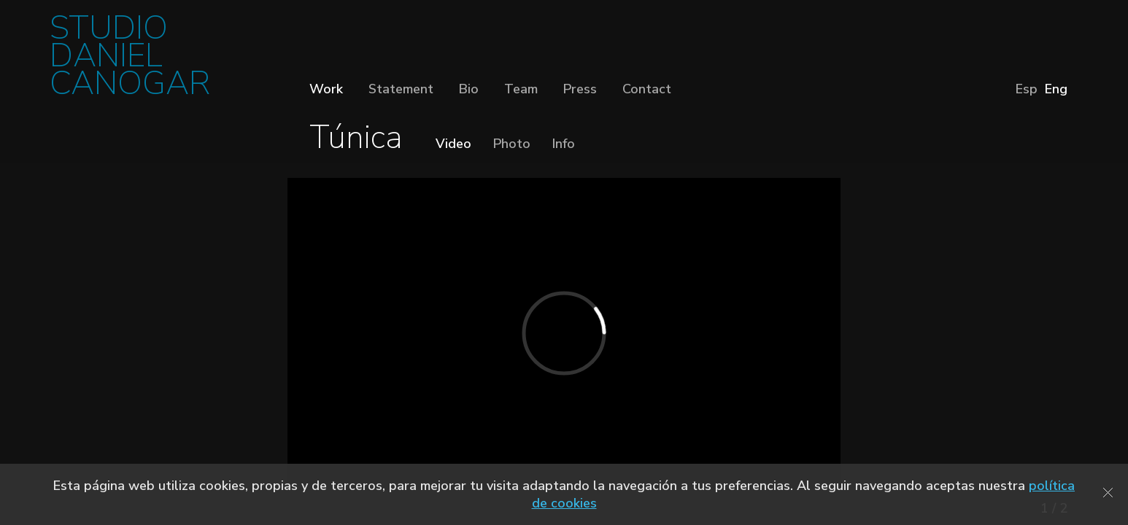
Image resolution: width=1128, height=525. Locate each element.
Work (326, 89)
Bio (469, 89)
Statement (400, 89)
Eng (1056, 89)
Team (521, 89)
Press (580, 89)
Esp (1027, 89)
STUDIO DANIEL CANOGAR (130, 60)
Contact (646, 89)
